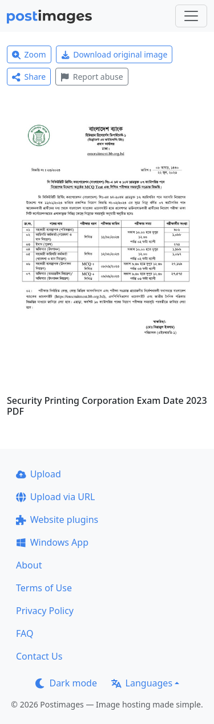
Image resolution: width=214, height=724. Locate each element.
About (29, 565)
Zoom (29, 54)
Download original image (114, 54)
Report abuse (91, 76)
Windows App (52, 542)
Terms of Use (44, 588)
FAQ (24, 633)
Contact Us (39, 656)
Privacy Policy (45, 610)
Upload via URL (55, 496)
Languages (141, 683)
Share (29, 76)
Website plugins (57, 519)
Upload (38, 474)
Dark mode (66, 683)
